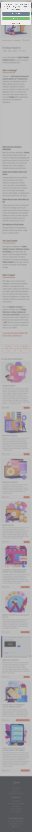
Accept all (16, 18)
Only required (16, 14)
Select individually (16, 23)
